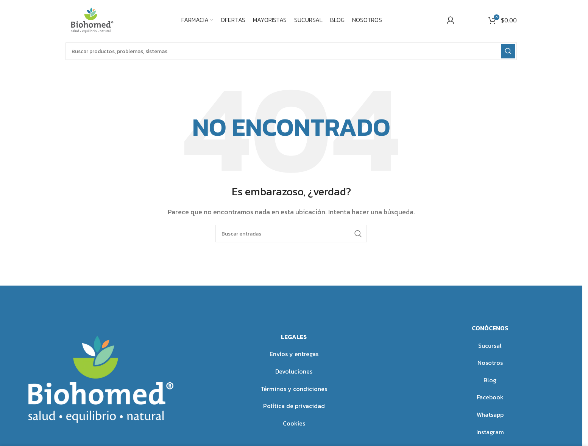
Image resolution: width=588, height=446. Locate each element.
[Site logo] (91, 19)
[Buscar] (291, 51)
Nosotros (490, 362)
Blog (490, 380)
